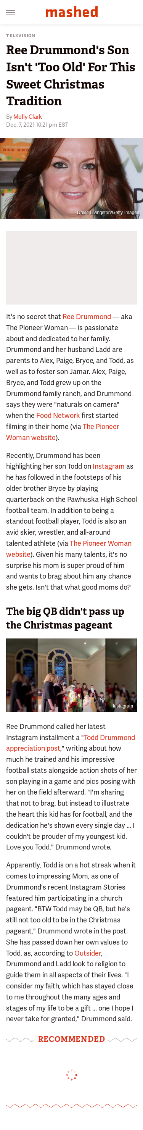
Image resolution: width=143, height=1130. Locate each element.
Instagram (109, 466)
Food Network (58, 415)
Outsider (87, 953)
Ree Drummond (87, 316)
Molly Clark (27, 117)
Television (20, 36)
